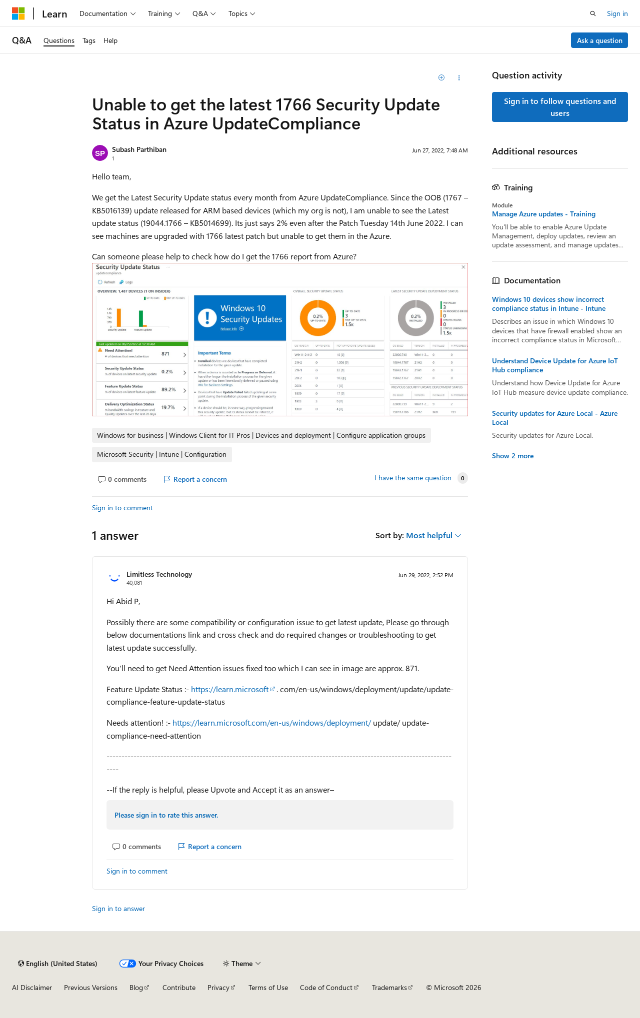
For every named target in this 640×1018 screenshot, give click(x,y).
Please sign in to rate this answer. (166, 815)
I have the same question (413, 478)
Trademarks (389, 987)
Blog (136, 987)
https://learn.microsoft (229, 689)
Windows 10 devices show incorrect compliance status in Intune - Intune (549, 304)
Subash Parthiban (139, 149)
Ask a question (599, 40)
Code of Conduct (326, 987)
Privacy (219, 987)
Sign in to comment (122, 507)
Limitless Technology (159, 574)
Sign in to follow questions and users (560, 106)
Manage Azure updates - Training (544, 213)
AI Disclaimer (32, 987)
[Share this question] (459, 78)
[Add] (441, 78)
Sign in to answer (118, 908)
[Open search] (593, 13)
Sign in (617, 13)
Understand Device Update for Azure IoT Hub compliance (555, 365)
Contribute (179, 987)
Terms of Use (268, 987)
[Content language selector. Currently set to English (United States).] (58, 964)
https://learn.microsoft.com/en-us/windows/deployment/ (271, 722)
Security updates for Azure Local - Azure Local (555, 418)
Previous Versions (91, 987)
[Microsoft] (18, 13)
